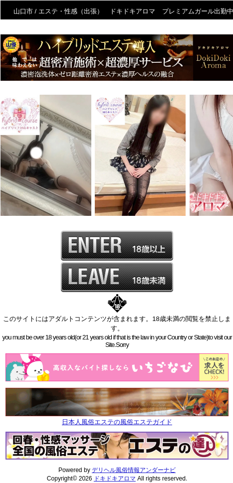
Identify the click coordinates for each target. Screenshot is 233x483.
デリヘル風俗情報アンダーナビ (134, 470)
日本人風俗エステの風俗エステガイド (117, 422)
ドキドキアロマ (115, 478)
